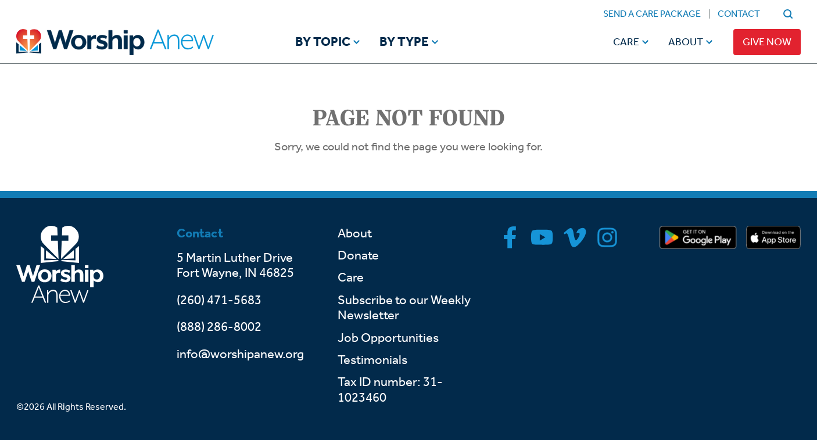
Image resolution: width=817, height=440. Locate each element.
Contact (739, 13)
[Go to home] (137, 42)
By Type (404, 42)
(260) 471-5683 (219, 300)
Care (626, 42)
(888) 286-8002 (219, 326)
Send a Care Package (652, 13)
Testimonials (372, 359)
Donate (358, 255)
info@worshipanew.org (240, 354)
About (685, 42)
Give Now (767, 42)
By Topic (322, 42)
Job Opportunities (388, 337)
